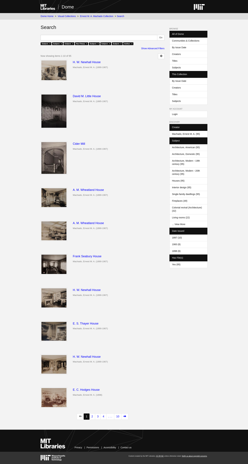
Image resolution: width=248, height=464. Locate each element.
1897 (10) (177, 237)
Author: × (128, 44)
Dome (68, 6)
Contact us (125, 447)
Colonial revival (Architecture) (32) (187, 209)
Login (175, 114)
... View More (178, 224)
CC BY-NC (160, 456)
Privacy (78, 447)
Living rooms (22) (181, 217)
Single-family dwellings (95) (186, 194)
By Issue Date (179, 47)
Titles (174, 61)
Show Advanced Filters (152, 48)
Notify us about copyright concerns (194, 456)
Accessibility (110, 447)
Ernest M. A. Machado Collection (96, 16)
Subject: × (46, 44)
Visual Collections (67, 16)
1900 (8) (176, 244)
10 (117, 416)
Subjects (176, 67)
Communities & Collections (185, 40)
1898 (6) (176, 251)
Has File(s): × (81, 44)
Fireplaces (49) (179, 201)
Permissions (93, 447)
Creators (176, 54)
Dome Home (47, 16)
